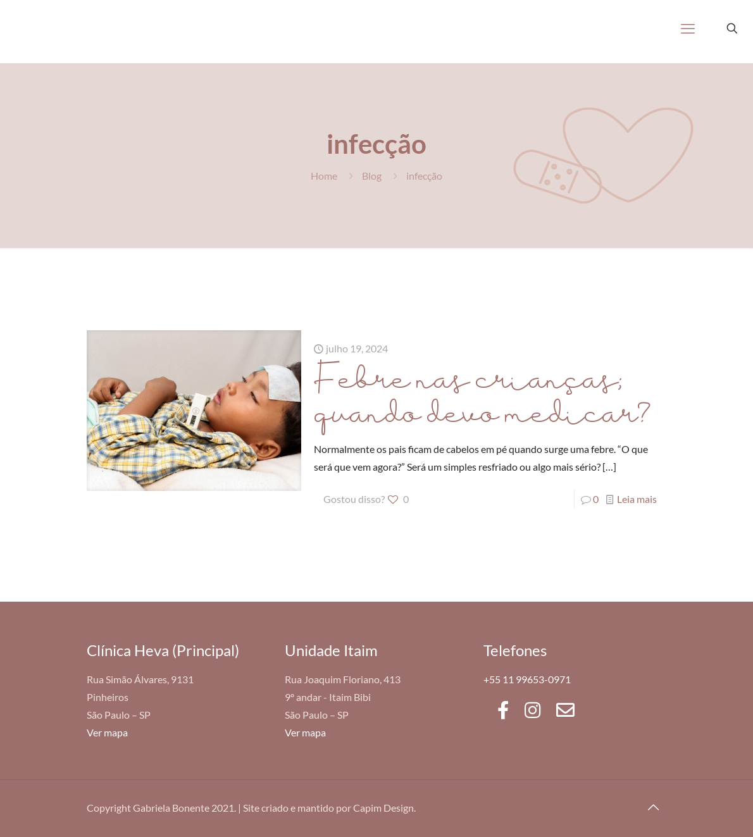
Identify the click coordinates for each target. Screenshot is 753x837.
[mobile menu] (688, 28)
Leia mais (637, 499)
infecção (424, 176)
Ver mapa (107, 732)
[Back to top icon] (653, 806)
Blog (372, 176)
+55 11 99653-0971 (527, 679)
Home (324, 176)
